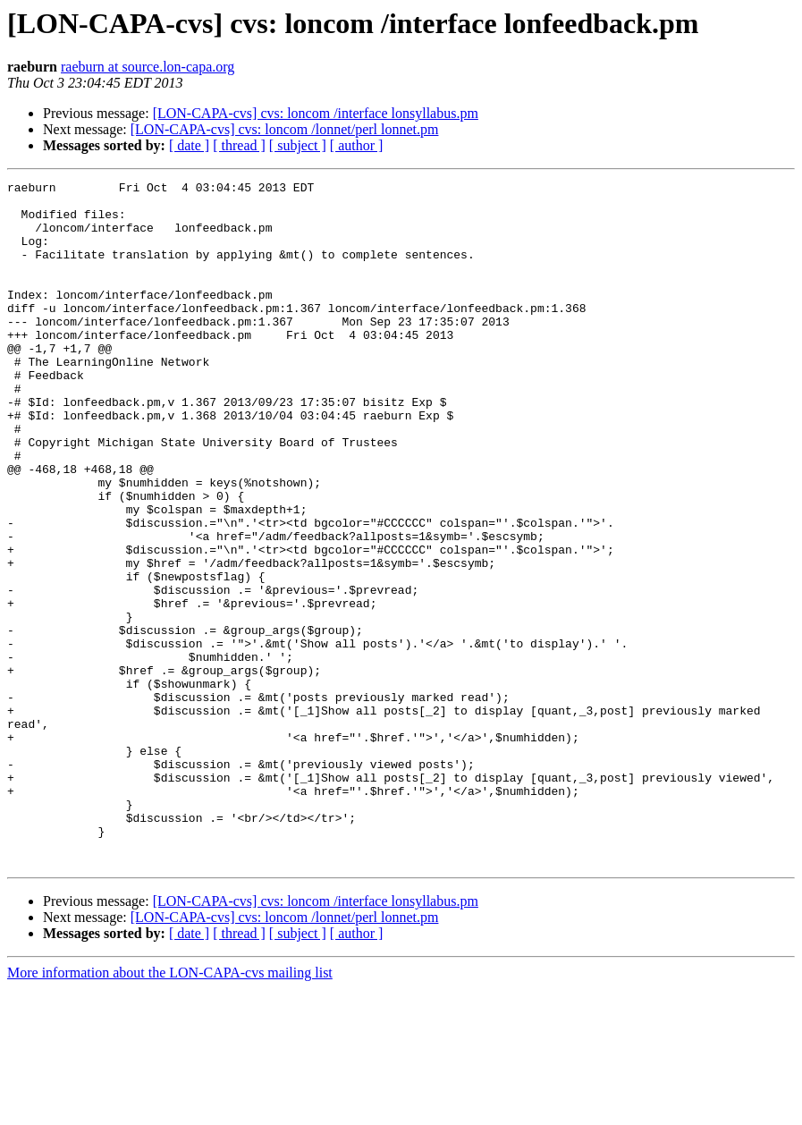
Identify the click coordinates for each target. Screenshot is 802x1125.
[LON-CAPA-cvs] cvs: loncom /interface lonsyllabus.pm (315, 113)
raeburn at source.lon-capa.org (147, 66)
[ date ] (189, 145)
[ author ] (357, 145)
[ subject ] (297, 145)
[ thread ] (239, 145)
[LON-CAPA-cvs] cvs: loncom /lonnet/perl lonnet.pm (285, 129)
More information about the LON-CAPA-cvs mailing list (170, 1109)
